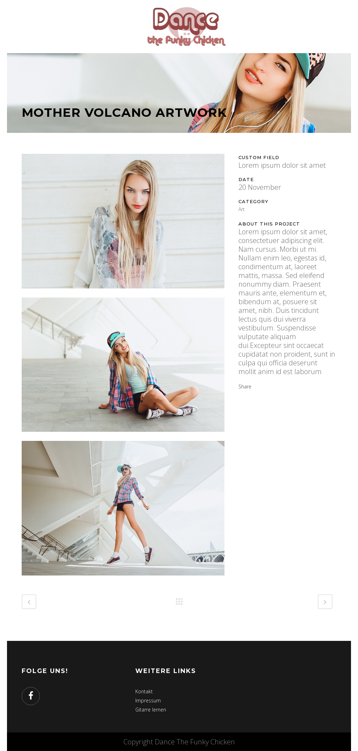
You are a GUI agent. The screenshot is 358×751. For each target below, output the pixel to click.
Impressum (148, 700)
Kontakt (144, 691)
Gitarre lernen (150, 709)
